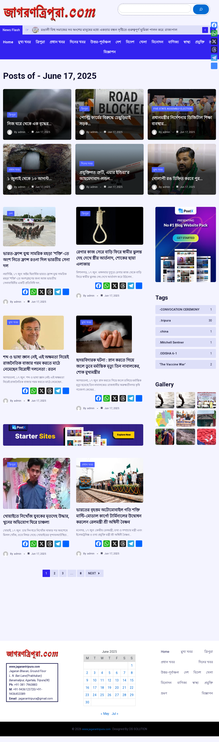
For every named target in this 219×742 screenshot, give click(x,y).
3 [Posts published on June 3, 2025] (94, 673)
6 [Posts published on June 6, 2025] (117, 673)
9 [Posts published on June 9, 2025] (86, 680)
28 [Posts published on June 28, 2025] (125, 695)
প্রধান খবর (14, 177)
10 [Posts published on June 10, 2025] (94, 680)
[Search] (201, 13)
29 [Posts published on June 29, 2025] (132, 695)
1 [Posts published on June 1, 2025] (133, 665)
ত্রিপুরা (12, 122)
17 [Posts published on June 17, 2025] (94, 688)
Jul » (115, 714)
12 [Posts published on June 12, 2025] (109, 680)
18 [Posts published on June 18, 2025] (102, 688)
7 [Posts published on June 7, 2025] (125, 673)
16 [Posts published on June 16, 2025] (86, 688)
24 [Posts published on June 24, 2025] (94, 695)
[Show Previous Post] (205, 37)
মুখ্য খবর (158, 171)
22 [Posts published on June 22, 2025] (132, 688)
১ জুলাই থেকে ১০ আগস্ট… (34, 186)
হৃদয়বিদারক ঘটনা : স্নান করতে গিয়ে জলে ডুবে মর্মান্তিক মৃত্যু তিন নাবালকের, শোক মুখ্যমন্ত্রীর (108, 382)
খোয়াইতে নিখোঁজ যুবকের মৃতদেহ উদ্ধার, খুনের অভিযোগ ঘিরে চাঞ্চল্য (35, 538)
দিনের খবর (87, 171)
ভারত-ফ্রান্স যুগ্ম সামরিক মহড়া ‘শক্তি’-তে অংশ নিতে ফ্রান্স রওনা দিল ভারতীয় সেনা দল (34, 275)
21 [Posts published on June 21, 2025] (125, 688)
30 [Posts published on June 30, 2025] (86, 702)
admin (21, 139)
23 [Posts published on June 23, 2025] (86, 695)
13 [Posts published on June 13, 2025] (117, 680)
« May (105, 714)
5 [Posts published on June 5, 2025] (109, 673)
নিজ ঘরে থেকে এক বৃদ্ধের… (34, 131)
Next (94, 595)
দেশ (11, 229)
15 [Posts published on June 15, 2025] (132, 680)
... (71, 595)
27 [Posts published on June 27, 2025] (117, 695)
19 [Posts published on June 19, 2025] (109, 688)
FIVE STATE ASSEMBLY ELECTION (175, 116)
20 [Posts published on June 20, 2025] (117, 688)
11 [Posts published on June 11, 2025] (102, 680)
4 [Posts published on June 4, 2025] (102, 673)
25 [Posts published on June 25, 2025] (102, 695)
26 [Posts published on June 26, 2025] (109, 695)
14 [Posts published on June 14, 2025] (125, 680)
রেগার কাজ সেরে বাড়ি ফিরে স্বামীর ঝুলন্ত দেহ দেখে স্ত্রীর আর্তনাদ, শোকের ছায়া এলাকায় (109, 274)
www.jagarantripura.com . (97, 729)
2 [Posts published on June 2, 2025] (86, 673)
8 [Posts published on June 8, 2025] (133, 673)
